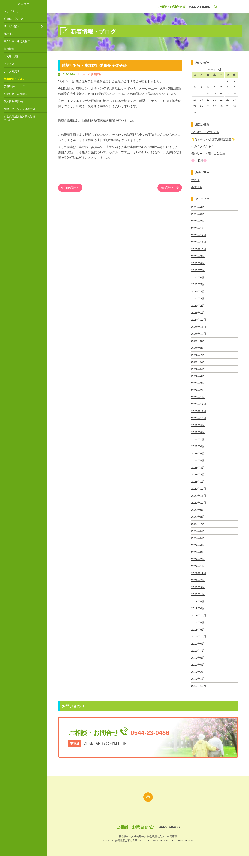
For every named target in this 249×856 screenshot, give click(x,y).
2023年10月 (198, 416)
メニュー (23, 3)
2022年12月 (198, 487)
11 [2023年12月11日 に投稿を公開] (201, 93)
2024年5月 (198, 367)
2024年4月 (198, 374)
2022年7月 (198, 522)
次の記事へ (166, 188)
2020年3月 (198, 585)
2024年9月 (198, 339)
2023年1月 (198, 480)
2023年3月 (198, 466)
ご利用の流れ (12, 56)
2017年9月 (198, 641)
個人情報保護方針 (14, 101)
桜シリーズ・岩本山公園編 (208, 153)
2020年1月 (198, 592)
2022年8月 (198, 515)
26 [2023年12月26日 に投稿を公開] (208, 106)
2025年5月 (198, 283)
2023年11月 (198, 409)
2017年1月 (198, 676)
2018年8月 (198, 620)
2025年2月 (198, 304)
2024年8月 (198, 346)
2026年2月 (198, 220)
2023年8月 (198, 431)
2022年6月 (198, 529)
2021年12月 (198, 571)
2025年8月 (198, 262)
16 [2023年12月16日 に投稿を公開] (234, 93)
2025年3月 (198, 297)
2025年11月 (198, 241)
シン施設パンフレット (205, 132)
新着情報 (196, 187)
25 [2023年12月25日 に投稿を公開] (201, 106)
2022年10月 (198, 501)
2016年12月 (198, 683)
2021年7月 (198, 578)
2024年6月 (198, 360)
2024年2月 (198, 388)
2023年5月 (198, 452)
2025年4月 (198, 290)
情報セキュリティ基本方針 (19, 108)
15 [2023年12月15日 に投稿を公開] (227, 93)
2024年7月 (198, 353)
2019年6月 (198, 606)
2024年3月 (198, 382)
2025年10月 (198, 248)
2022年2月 (198, 557)
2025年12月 (198, 234)
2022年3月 (198, 550)
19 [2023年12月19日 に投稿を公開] (208, 99)
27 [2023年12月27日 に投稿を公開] (214, 106)
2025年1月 (198, 311)
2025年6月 (198, 276)
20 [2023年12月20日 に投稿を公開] (214, 99)
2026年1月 (198, 227)
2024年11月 (198, 325)
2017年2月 (198, 669)
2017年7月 (198, 648)
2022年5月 (198, 536)
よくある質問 (12, 71)
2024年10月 (198, 332)
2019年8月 (198, 599)
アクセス (9, 63)
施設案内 (9, 33)
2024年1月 (198, 395)
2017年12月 (198, 634)
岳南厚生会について (15, 18)
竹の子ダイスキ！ (202, 146)
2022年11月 (198, 494)
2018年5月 (198, 627)
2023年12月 (198, 403)
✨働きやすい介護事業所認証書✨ (213, 139)
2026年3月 (198, 213)
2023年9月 (198, 424)
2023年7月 (198, 437)
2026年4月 (198, 206)
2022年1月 (198, 564)
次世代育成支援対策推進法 (24, 118)
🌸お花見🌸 (199, 160)
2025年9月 (198, 255)
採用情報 (9, 48)
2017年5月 (198, 662)
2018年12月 (198, 613)
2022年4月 (198, 543)
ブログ (195, 180)
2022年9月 (198, 508)
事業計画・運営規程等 (17, 41)
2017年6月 (198, 655)
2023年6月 (198, 445)
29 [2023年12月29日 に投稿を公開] (227, 106)
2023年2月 (198, 473)
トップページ (12, 11)
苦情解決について (14, 86)
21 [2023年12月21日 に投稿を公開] (221, 99)
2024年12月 (198, 318)
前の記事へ (72, 188)
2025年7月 (198, 269)
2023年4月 (198, 458)
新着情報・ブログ (14, 78)
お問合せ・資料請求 (15, 93)
